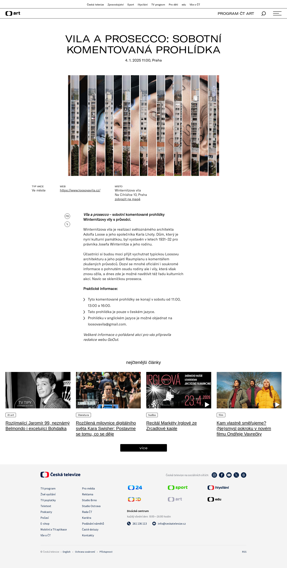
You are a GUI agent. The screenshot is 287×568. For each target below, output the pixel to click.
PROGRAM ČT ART (236, 13)
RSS (244, 551)
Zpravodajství (116, 4)
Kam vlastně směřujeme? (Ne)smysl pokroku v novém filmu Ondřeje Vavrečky (244, 428)
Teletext (45, 506)
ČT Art (11, 415)
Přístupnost (106, 551)
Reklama (87, 494)
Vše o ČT (195, 4)
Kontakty (88, 535)
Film (221, 415)
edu (184, 4)
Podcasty (46, 512)
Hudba (152, 415)
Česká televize (95, 4)
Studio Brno (89, 500)
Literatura (83, 415)
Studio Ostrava (91, 506)
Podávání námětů (93, 523)
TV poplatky (48, 500)
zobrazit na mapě (127, 199)
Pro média (88, 488)
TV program (158, 4)
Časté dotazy (90, 529)
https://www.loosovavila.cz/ (80, 190)
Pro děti (173, 4)
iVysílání (143, 4)
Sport (130, 4)
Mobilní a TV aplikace (53, 529)
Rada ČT (87, 512)
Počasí (44, 517)
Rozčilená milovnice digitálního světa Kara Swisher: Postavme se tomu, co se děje (106, 428)
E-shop (44, 523)
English (66, 551)
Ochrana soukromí (85, 551)
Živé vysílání (47, 494)
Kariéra (86, 517)
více (143, 448)
